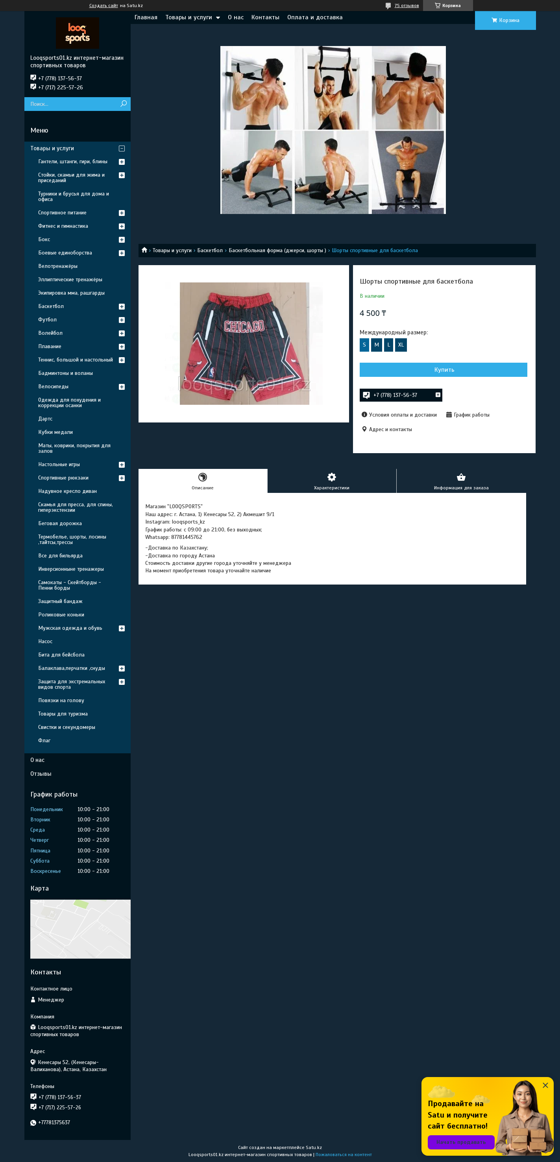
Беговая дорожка (60, 523)
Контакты (265, 17)
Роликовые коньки (61, 614)
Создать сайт (103, 5)
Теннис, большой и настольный (75, 359)
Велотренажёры (58, 266)
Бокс (44, 239)
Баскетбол (210, 250)
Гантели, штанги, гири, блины (72, 161)
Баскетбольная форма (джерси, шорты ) (277, 250)
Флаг (44, 740)
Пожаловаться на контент (344, 1154)
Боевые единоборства (65, 252)
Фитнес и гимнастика (63, 226)
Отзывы (41, 773)
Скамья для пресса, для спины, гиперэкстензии (75, 507)
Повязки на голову (61, 700)
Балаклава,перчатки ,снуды (71, 668)
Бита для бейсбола (61, 654)
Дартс (45, 418)
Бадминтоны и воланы (65, 373)
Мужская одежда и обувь (70, 628)
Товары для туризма (63, 713)
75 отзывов (407, 5)
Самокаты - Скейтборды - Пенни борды (69, 585)
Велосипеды (53, 386)
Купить (402, 370)
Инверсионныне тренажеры (71, 569)
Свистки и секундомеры (66, 727)
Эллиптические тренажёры (70, 279)
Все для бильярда (60, 555)
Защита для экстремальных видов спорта (71, 684)
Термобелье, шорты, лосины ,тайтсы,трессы (72, 539)
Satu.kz (314, 1147)
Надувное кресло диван (67, 491)
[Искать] (124, 104)
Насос (45, 641)
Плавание (49, 346)
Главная (146, 17)
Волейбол (50, 333)
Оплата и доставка (315, 17)
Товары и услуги (188, 17)
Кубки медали (55, 432)
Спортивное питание (62, 212)
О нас (236, 17)
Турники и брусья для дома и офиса (73, 196)
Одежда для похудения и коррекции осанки (69, 403)
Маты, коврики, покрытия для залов (74, 448)
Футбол (47, 319)
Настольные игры (59, 464)
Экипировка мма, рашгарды (71, 293)
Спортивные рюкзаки (63, 477)
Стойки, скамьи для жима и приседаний (71, 178)
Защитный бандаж (60, 601)
